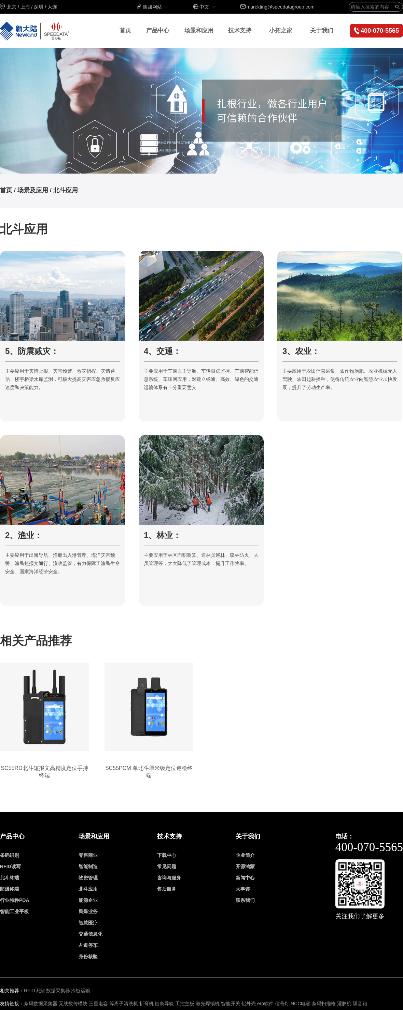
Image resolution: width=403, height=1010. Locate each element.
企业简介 (245, 855)
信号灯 (282, 1003)
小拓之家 (280, 30)
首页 (125, 30)
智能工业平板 (14, 911)
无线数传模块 (73, 1003)
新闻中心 (245, 877)
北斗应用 (65, 190)
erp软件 (265, 1003)
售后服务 (166, 889)
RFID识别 (34, 990)
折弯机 (146, 1003)
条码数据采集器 (40, 1003)
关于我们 (321, 30)
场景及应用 (32, 190)
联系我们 (245, 900)
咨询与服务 (169, 877)
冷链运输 (80, 990)
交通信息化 (90, 934)
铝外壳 (248, 1003)
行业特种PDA (14, 900)
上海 (25, 7)
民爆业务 (88, 911)
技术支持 (239, 30)
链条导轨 (164, 1003)
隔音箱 (360, 1003)
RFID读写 (10, 866)
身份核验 (88, 956)
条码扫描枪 (324, 1003)
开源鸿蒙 (245, 866)
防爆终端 (9, 889)
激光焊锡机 (208, 1003)
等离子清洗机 (123, 1003)
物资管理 (88, 877)
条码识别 (9, 855)
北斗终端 (9, 877)
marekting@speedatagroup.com (281, 7)
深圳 (38, 7)
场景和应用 (198, 30)
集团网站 (156, 7)
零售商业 (88, 855)
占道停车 (88, 945)
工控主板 (184, 1003)
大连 (52, 7)
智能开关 (230, 1003)
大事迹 (243, 889)
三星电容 (98, 1003)
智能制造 (88, 866)
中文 (207, 7)
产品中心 (157, 30)
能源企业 (88, 900)
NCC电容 (300, 1003)
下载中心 (166, 855)
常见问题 (166, 866)
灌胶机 (345, 1003)
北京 (11, 7)
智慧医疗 (88, 922)
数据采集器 (58, 990)
